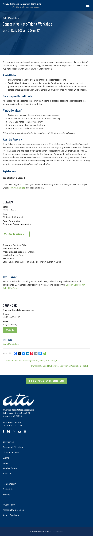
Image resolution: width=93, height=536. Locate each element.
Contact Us (8, 489)
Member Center (10, 468)
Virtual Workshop (11, 344)
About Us (7, 473)
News (5, 463)
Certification (8, 442)
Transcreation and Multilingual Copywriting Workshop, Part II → (60, 366)
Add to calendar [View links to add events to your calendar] (17, 234)
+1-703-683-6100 (16, 422)
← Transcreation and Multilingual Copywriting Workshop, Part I (32, 360)
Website (10, 330)
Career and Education (13, 447)
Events (6, 457)
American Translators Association (18, 310)
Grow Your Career (11, 224)
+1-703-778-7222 (14, 425)
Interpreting (25, 224)
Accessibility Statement (14, 510)
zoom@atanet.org (16, 187)
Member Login (9, 484)
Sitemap (6, 494)
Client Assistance (11, 452)
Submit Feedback (11, 515)
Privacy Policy (9, 504)
